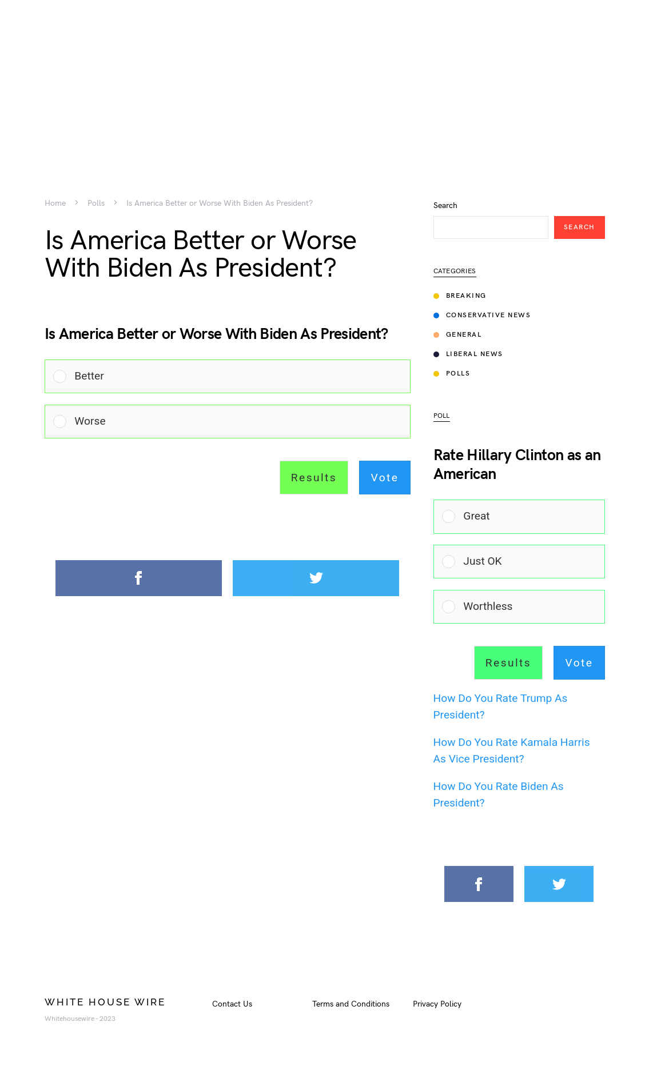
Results (314, 477)
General (457, 334)
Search (445, 205)
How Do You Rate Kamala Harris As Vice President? (511, 750)
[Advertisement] (324, 80)
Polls (96, 203)
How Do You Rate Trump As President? (500, 706)
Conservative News (482, 315)
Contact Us (232, 1004)
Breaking (460, 296)
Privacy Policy (437, 1004)
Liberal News (468, 354)
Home (55, 203)
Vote (385, 477)
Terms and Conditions (350, 1004)
